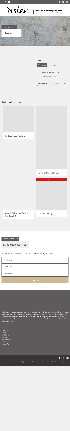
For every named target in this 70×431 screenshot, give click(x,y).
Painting (40, 86)
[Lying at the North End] (52, 137)
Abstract (49, 83)
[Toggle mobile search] (63, 2)
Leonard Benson (59, 83)
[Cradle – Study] (52, 194)
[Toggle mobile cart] (59, 2)
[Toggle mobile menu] (67, 2)
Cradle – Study (45, 213)
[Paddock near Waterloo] (18, 119)
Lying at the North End (49, 172)
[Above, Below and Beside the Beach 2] (18, 194)
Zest (53, 362)
